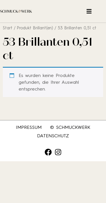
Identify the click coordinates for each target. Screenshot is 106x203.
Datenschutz (53, 135)
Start (7, 27)
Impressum (29, 127)
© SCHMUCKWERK (70, 127)
